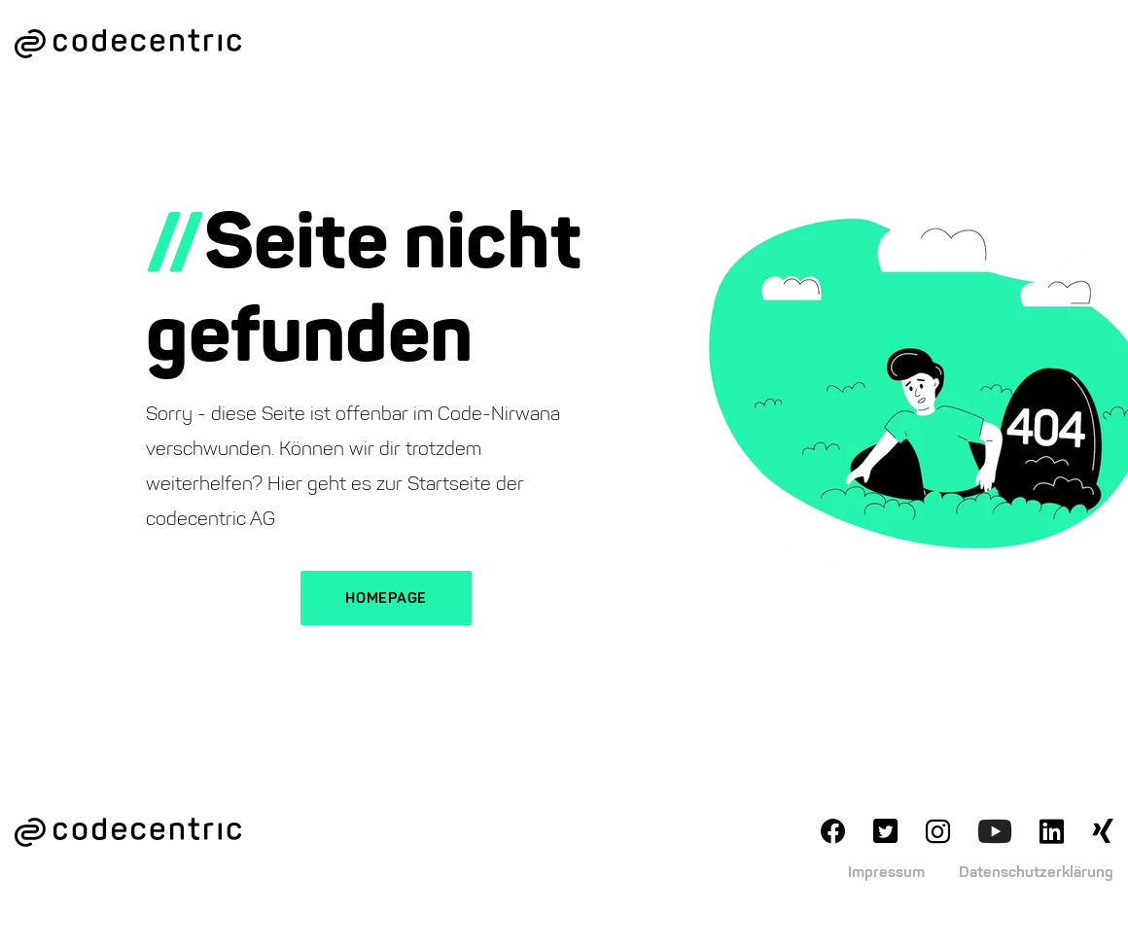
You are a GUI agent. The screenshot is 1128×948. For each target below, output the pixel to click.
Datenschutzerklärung (1036, 871)
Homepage (386, 598)
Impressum (886, 871)
